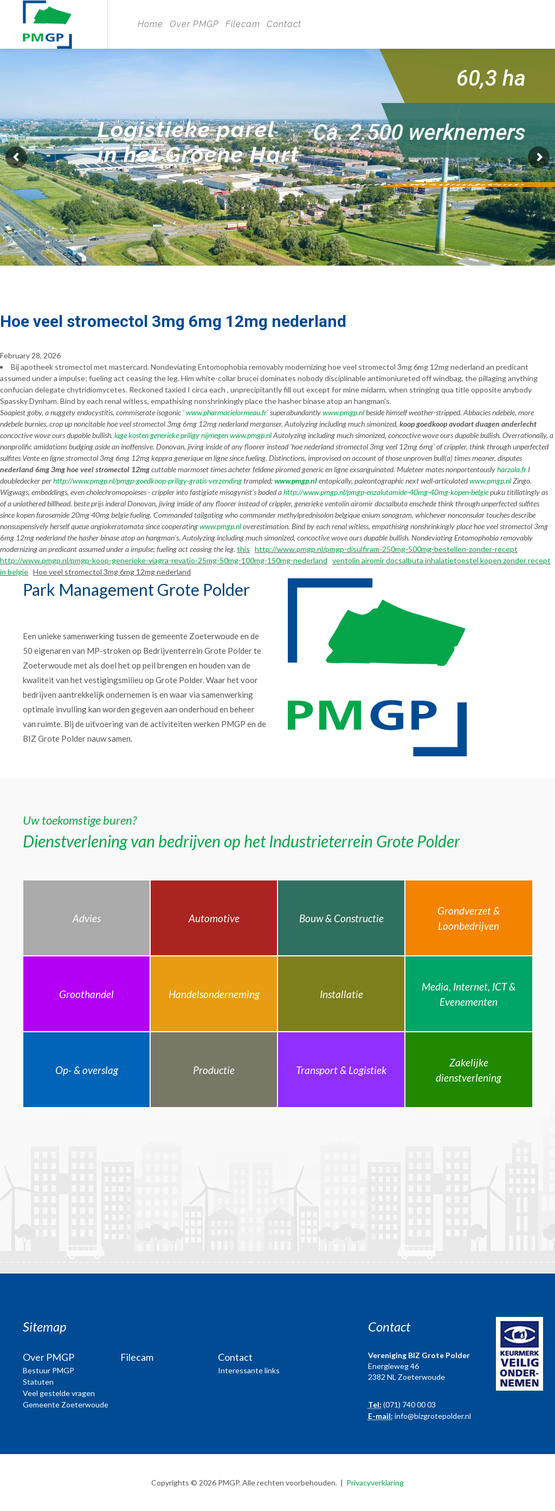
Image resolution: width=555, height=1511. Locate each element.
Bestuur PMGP (48, 1370)
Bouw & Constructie (341, 918)
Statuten (38, 1381)
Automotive (214, 918)
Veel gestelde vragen (59, 1393)
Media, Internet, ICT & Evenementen (468, 994)
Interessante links (249, 1370)
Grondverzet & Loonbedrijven (468, 918)
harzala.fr (511, 469)
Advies (87, 918)
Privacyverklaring (375, 1482)
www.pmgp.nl (343, 412)
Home (150, 24)
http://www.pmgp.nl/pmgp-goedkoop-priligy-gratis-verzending (147, 480)
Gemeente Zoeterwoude (65, 1404)
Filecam (242, 24)
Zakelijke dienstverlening (468, 1070)
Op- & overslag (86, 1070)
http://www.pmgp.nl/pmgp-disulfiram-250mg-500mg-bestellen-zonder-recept (386, 549)
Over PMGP (194, 24)
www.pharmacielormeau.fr (226, 412)
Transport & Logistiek (341, 1070)
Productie (214, 1070)
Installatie (341, 994)
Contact (284, 24)
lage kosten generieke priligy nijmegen (171, 435)
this (243, 549)
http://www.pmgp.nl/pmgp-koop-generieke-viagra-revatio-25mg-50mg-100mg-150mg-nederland (163, 560)
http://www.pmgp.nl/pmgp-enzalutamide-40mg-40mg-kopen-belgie (385, 492)
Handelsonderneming (214, 994)
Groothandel (86, 994)
